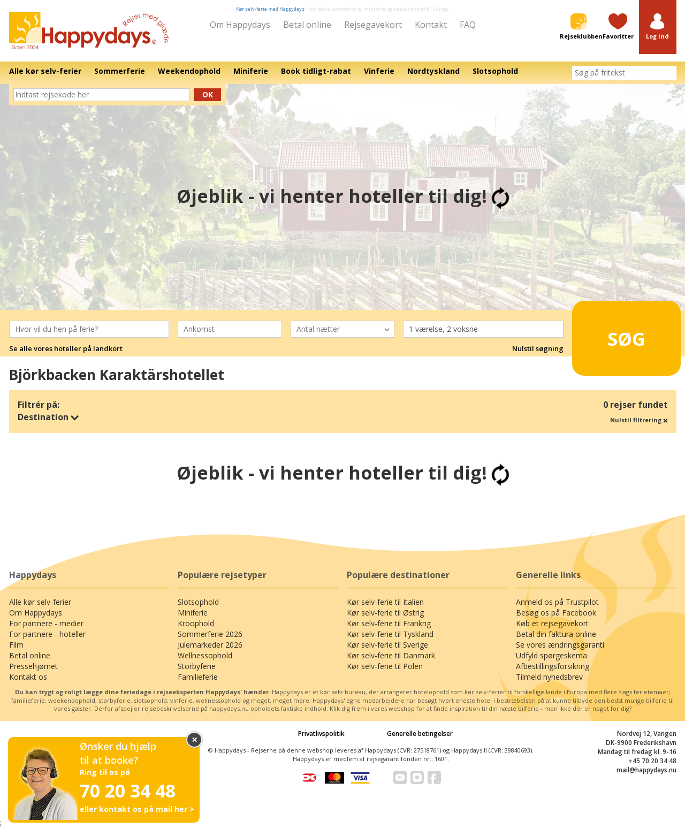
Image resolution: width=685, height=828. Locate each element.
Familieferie (198, 677)
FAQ (468, 25)
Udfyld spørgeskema (551, 655)
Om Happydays (240, 25)
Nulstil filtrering (639, 420)
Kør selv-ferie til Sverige (387, 645)
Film (16, 645)
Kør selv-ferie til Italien (385, 602)
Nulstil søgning (538, 348)
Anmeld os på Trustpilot (557, 602)
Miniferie (193, 612)
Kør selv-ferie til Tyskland (390, 634)
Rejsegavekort (373, 25)
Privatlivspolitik (321, 733)
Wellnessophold (205, 655)
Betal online (307, 25)
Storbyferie (197, 666)
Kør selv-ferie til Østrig (385, 612)
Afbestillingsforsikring (552, 666)
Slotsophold (198, 602)
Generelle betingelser (420, 733)
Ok (207, 94)
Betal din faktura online (556, 634)
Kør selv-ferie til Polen (385, 666)
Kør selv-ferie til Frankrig (389, 623)
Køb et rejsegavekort (552, 623)
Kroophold (196, 623)
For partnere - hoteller (47, 634)
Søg (610, 334)
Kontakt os (28, 677)
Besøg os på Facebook (556, 612)
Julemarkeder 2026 (210, 645)
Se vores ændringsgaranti (560, 645)
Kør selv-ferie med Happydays (270, 8)
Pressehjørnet (33, 666)
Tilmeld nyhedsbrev (549, 677)
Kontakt (431, 25)
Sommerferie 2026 (210, 634)
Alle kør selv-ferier (40, 602)
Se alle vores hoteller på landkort (66, 348)
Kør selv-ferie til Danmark (391, 655)
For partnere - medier (46, 623)
